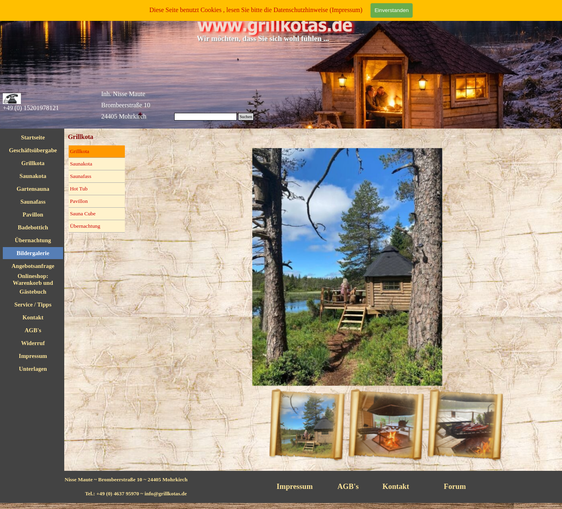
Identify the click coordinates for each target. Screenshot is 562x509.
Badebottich (33, 227)
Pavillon (32, 214)
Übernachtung (85, 226)
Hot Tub (79, 189)
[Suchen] (205, 117)
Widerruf (33, 343)
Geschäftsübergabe (33, 150)
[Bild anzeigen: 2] (382, 414)
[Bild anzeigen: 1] (310, 414)
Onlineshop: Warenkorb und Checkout (33, 283)
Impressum (33, 356)
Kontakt (32, 317)
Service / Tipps (32, 304)
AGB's (32, 330)
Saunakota (33, 176)
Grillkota (33, 163)
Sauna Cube (83, 214)
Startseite (33, 137)
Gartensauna (32, 189)
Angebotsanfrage (33, 266)
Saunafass (33, 201)
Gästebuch (33, 291)
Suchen (246, 116)
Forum (455, 486)
